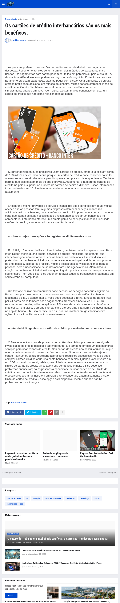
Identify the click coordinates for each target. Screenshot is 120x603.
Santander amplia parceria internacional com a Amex (55, 455)
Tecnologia (84, 498)
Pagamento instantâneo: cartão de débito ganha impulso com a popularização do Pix (21, 456)
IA (27, 498)
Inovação (36, 498)
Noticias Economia (53, 498)
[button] (3, 3)
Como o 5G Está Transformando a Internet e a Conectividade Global (51, 550)
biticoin (97, 498)
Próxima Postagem (107, 472)
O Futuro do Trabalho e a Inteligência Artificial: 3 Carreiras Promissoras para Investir (57, 538)
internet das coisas (15, 504)
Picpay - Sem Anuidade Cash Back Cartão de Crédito (96, 455)
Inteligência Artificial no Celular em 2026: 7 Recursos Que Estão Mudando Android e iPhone (62, 563)
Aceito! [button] (11, 595)
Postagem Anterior (12, 472)
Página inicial (11, 19)
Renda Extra (70, 498)
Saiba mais (22, 589)
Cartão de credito (27, 19)
